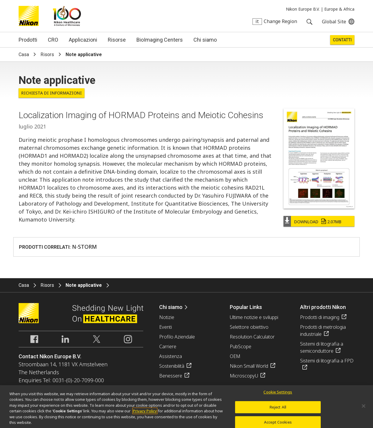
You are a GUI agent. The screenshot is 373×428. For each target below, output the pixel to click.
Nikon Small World (249, 366)
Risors (47, 54)
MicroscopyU (244, 375)
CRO (53, 40)
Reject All (278, 408)
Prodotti (28, 40)
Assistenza (170, 356)
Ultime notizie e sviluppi (254, 317)
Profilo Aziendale (177, 336)
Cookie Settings (277, 393)
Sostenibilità (171, 366)
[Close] (363, 407)
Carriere (167, 346)
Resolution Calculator (252, 336)
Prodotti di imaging (319, 317)
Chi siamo (205, 40)
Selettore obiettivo (249, 327)
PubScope (240, 346)
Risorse (117, 40)
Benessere (170, 375)
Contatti (342, 40)
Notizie (166, 317)
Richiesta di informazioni (51, 93)
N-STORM (84, 246)
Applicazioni (83, 40)
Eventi (165, 327)
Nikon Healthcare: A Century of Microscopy (67, 16)
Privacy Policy (145, 412)
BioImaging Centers (159, 40)
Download (317, 221)
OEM (235, 356)
